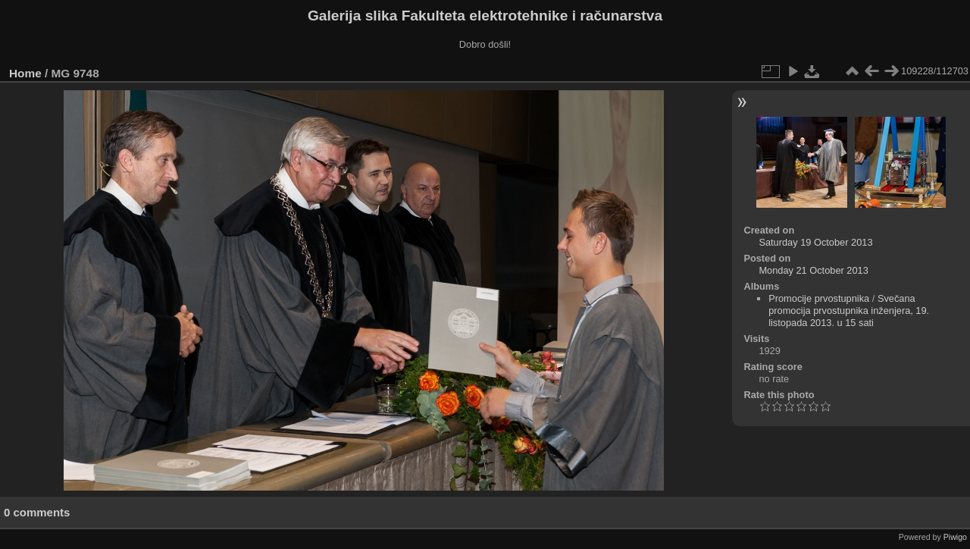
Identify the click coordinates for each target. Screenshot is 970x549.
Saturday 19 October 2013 (815, 242)
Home (25, 73)
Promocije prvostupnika (818, 298)
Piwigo (955, 536)
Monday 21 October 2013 (813, 270)
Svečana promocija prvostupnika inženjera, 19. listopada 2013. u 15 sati (848, 310)
